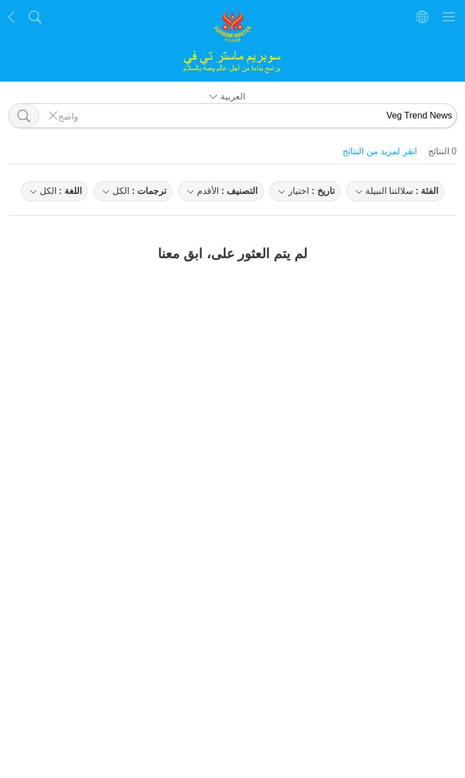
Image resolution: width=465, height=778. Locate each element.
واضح (68, 115)
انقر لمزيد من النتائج (379, 151)
